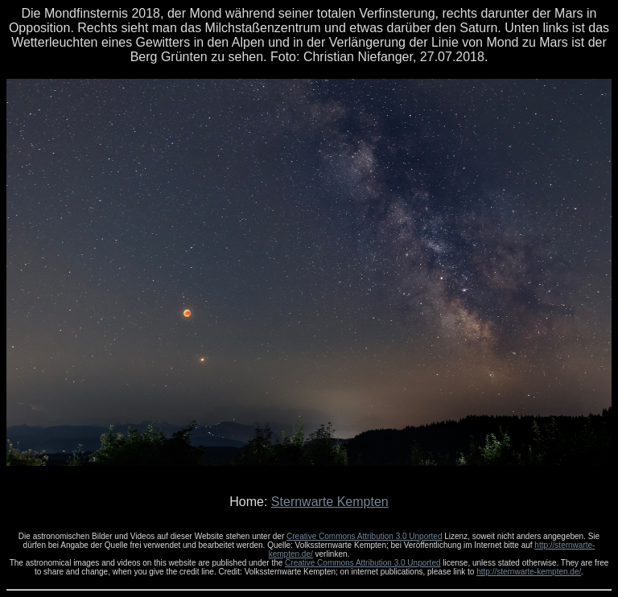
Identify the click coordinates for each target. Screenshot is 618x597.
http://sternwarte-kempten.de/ (528, 571)
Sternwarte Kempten (330, 501)
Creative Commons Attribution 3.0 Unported (364, 536)
